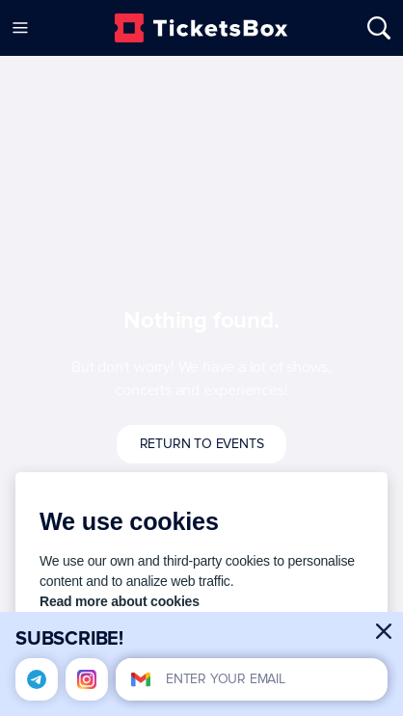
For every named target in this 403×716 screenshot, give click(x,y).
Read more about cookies (120, 601)
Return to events (202, 444)
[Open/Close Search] (370, 28)
